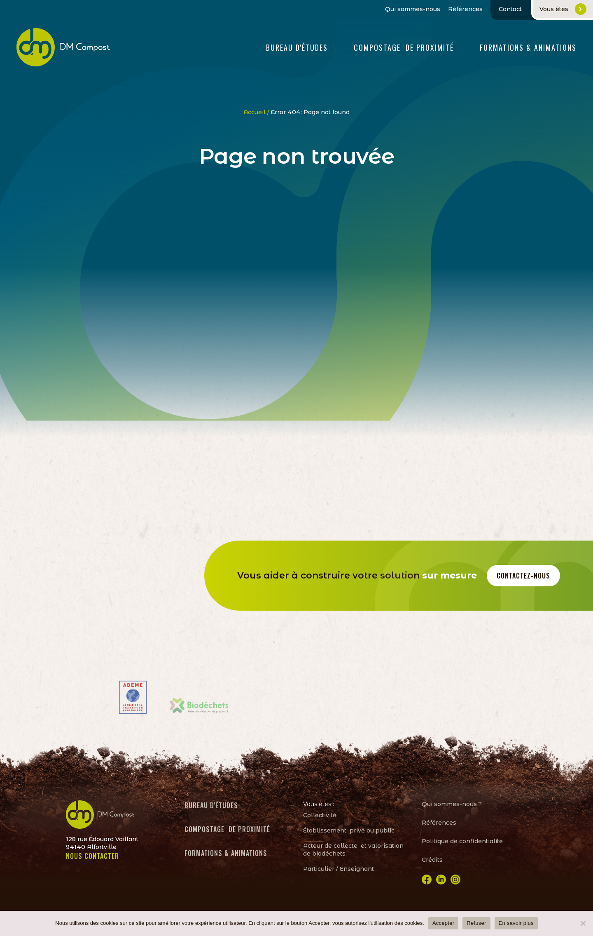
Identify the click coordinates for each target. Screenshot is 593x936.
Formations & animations (225, 853)
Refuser (476, 923)
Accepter (443, 923)
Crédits (432, 859)
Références (465, 9)
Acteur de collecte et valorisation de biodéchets (353, 849)
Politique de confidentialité (462, 841)
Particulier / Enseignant (338, 869)
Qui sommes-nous (412, 9)
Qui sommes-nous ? (452, 804)
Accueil (254, 112)
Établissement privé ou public (349, 830)
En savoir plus (516, 923)
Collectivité (319, 815)
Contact (510, 9)
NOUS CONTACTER (92, 856)
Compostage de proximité (404, 47)
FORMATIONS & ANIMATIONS (528, 47)
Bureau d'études (297, 47)
